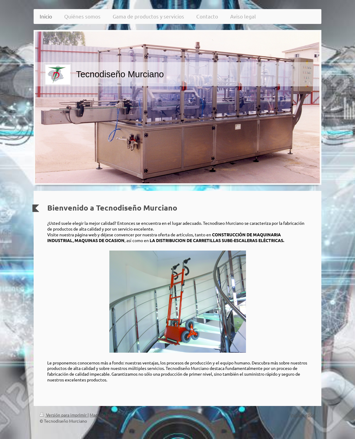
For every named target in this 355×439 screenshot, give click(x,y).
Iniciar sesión (302, 414)
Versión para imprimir (64, 414)
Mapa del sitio (103, 414)
